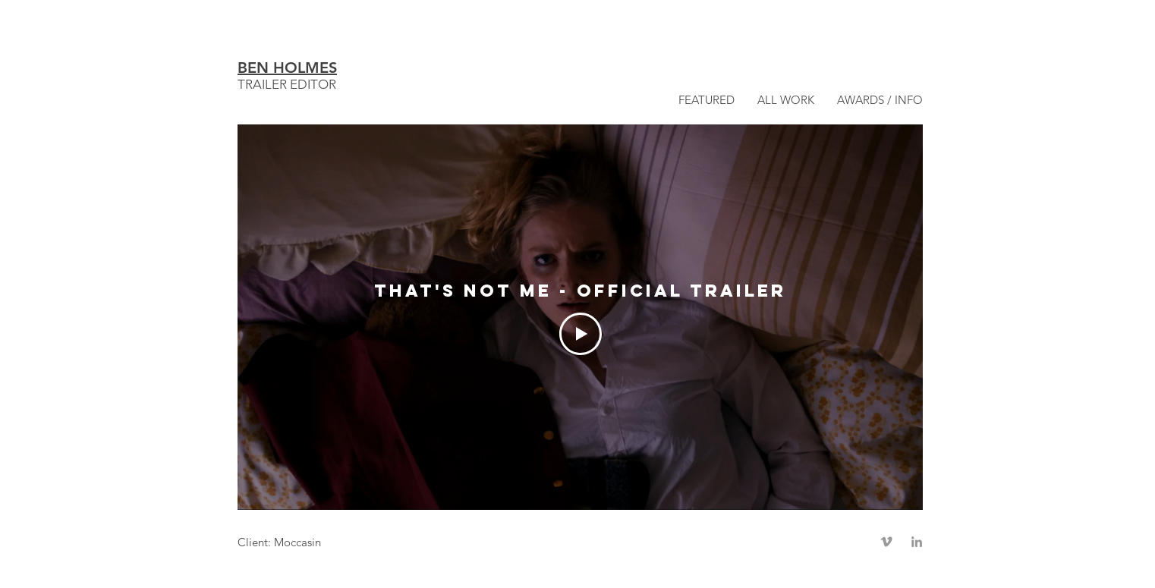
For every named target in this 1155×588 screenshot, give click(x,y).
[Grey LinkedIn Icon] (916, 541)
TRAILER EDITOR (287, 84)
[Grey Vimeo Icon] (886, 541)
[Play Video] (580, 334)
